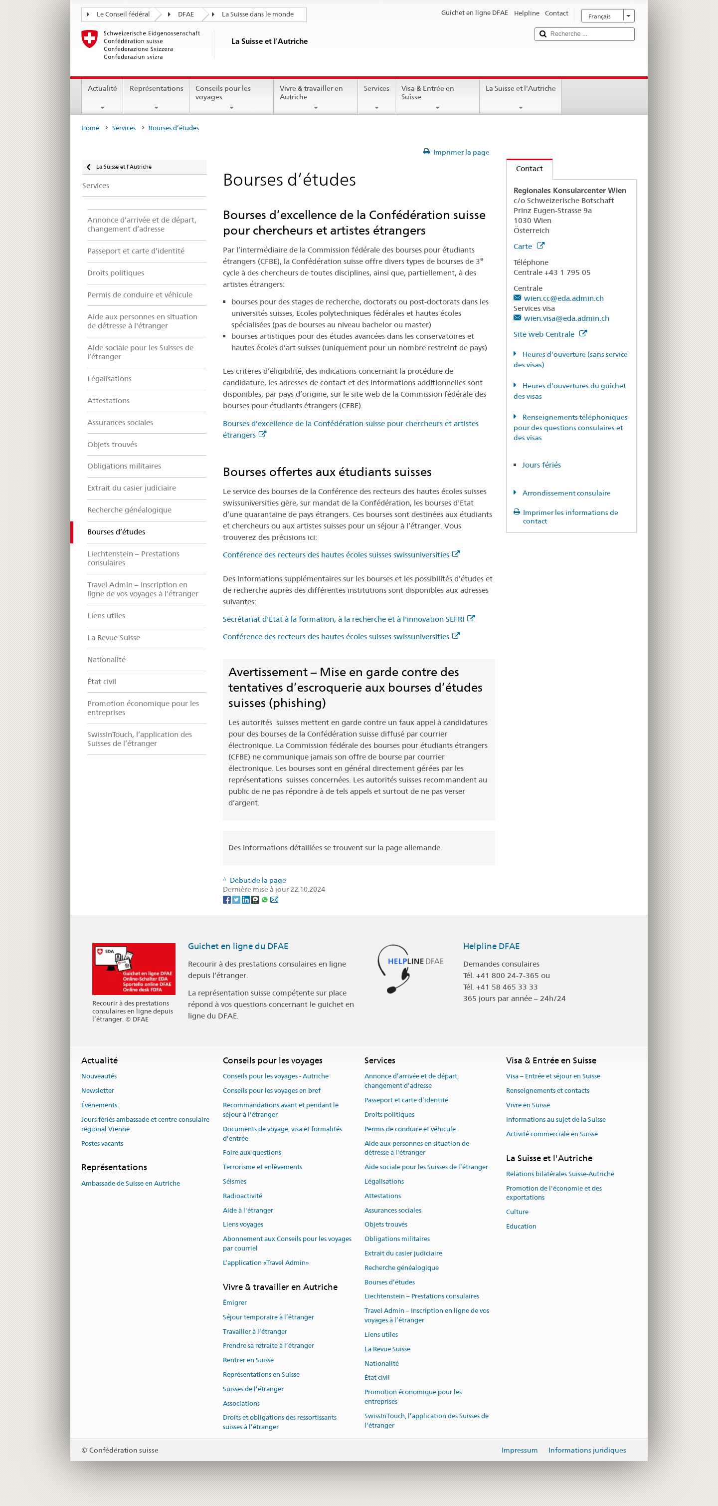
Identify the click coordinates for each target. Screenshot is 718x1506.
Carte (529, 246)
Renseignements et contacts (547, 1091)
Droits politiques (389, 1114)
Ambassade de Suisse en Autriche (130, 1183)
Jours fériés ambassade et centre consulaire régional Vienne (145, 1124)
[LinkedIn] (246, 899)
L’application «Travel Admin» (266, 1262)
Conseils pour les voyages (231, 97)
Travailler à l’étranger (255, 1331)
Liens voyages (243, 1225)
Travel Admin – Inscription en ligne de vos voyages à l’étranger (426, 1315)
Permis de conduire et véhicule (410, 1129)
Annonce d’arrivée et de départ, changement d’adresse (411, 1081)
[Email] (274, 899)
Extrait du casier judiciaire (403, 1253)
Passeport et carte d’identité (406, 1100)
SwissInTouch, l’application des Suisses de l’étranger (426, 1420)
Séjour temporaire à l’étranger (268, 1317)
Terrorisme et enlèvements (262, 1167)
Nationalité (381, 1363)
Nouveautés (99, 1076)
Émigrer (235, 1302)
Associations (241, 1403)
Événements (99, 1105)
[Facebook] (227, 899)
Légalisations (384, 1181)
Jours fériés (541, 465)
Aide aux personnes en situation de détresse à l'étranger (416, 1148)
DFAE (186, 14)
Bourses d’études (389, 1282)
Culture (517, 1212)
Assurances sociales (392, 1210)
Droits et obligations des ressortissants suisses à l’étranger (280, 1422)
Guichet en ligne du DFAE (238, 946)
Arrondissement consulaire (566, 493)
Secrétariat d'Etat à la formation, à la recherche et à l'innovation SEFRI (349, 619)
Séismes (234, 1181)
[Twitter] (237, 899)
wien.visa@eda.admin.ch (566, 318)
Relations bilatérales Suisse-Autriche (560, 1174)
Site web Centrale (550, 334)
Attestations (382, 1196)
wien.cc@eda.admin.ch (564, 298)
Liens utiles (381, 1334)
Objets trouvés (385, 1225)
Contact (525, 168)
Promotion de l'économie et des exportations (554, 1193)
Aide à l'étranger (248, 1210)
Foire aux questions (252, 1153)
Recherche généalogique (401, 1267)
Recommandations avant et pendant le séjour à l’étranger (281, 1109)
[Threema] (256, 899)
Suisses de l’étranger (253, 1389)
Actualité (102, 97)
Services (377, 97)
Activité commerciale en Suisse (552, 1134)
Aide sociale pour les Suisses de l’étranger (426, 1167)
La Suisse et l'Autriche (520, 97)
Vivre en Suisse (528, 1105)
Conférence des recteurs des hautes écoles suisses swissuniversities (341, 554)
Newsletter (97, 1091)
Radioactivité (242, 1196)
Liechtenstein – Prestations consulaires (421, 1296)
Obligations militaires (397, 1239)
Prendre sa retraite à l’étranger (268, 1346)
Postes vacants (102, 1143)
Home (90, 128)
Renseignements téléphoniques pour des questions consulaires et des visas (571, 427)
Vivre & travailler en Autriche (316, 97)
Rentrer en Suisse (248, 1360)
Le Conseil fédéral (123, 14)
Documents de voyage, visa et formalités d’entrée (282, 1133)
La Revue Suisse (387, 1349)
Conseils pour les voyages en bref (272, 1091)
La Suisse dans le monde (258, 14)
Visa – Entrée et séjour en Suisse (553, 1076)
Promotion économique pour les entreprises (413, 1396)
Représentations (156, 97)
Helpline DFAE (491, 946)
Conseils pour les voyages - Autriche (276, 1076)
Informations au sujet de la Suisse (556, 1119)
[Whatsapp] (265, 899)
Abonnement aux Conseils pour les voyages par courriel (287, 1243)
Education (521, 1226)
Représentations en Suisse (261, 1374)
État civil (377, 1378)
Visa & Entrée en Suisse (437, 97)
